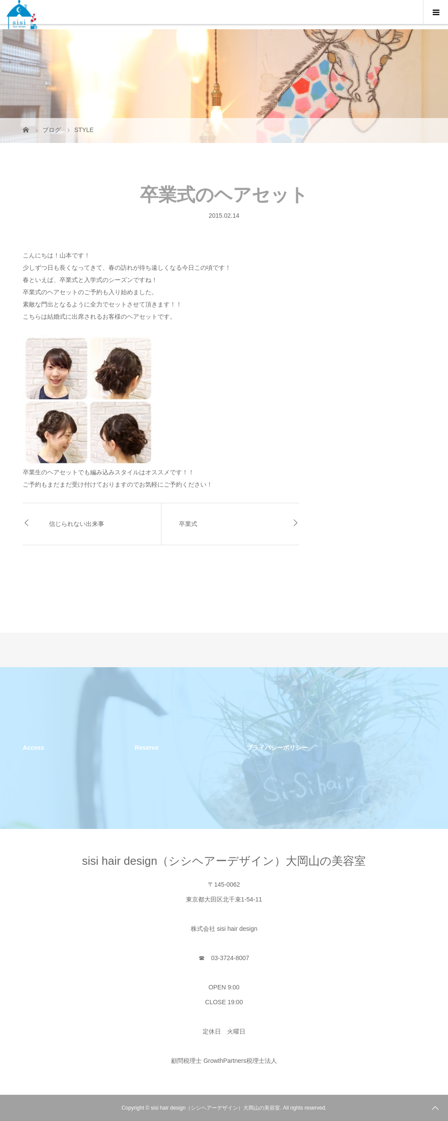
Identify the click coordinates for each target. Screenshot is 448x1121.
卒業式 (188, 523)
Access (33, 747)
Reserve (147, 747)
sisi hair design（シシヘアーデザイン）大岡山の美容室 (224, 860)
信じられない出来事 (76, 523)
